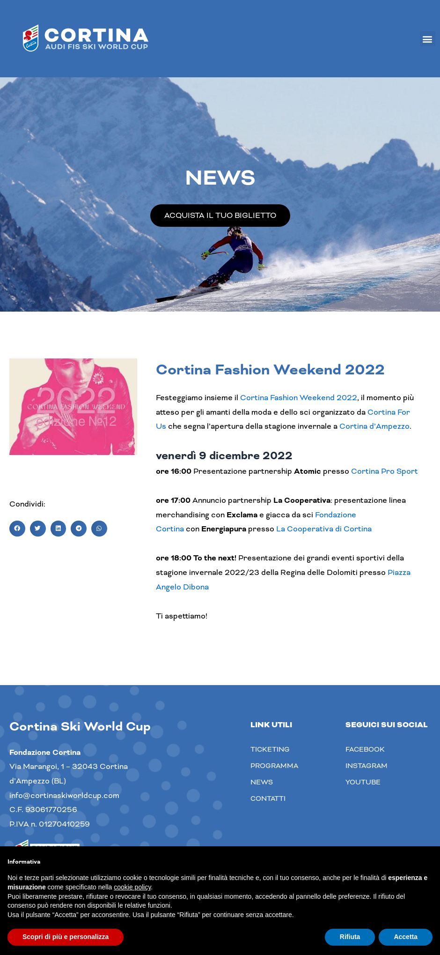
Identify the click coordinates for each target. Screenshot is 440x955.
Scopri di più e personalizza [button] (65, 936)
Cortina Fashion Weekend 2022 (298, 398)
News (261, 782)
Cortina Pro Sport (384, 471)
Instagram (366, 765)
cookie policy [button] (132, 887)
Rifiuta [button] (350, 936)
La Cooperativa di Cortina (324, 529)
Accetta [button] (406, 936)
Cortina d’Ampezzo (374, 426)
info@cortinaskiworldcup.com (64, 795)
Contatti (268, 798)
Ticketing (270, 749)
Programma (274, 765)
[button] (427, 38)
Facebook (365, 749)
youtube (363, 782)
